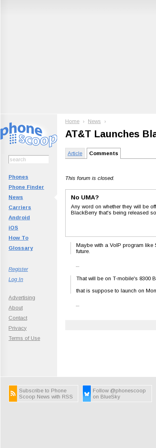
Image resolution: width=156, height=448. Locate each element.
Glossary (21, 248)
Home (72, 121)
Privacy (18, 328)
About (16, 308)
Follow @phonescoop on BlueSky (119, 393)
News (16, 197)
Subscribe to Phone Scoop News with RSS (46, 393)
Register (18, 269)
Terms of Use (24, 338)
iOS (13, 228)
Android (19, 217)
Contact (18, 318)
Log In (16, 279)
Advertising (22, 297)
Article (75, 153)
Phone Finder (26, 187)
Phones (18, 177)
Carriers (20, 207)
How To (18, 238)
